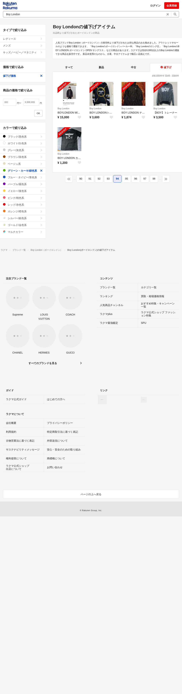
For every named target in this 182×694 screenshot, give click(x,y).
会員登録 (171, 5)
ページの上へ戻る (91, 494)
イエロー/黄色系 (23, 191)
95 (126, 178)
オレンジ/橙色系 (23, 211)
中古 (133, 67)
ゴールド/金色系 (23, 225)
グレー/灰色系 (23, 150)
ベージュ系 (23, 163)
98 (154, 178)
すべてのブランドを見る (42, 363)
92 (99, 178)
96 (135, 178)
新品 (101, 67)
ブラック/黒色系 (23, 136)
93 (108, 178)
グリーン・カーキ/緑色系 (23, 170)
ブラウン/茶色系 (23, 156)
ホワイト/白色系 (23, 143)
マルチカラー (23, 231)
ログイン (155, 5)
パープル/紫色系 (23, 184)
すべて (69, 67)
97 (144, 178)
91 (89, 178)
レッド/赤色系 (23, 204)
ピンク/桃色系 (23, 197)
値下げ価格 (23, 75)
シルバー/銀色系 (23, 218)
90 (80, 178)
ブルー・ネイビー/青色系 (23, 177)
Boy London (63, 108)
